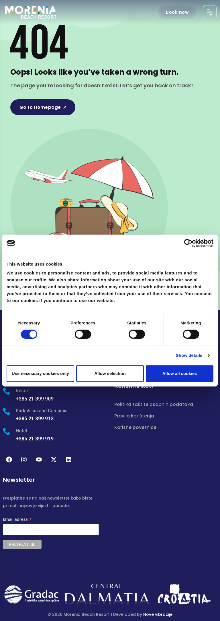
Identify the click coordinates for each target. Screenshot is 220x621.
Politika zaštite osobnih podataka (153, 404)
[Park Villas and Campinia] (6, 411)
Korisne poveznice (135, 427)
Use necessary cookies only (40, 373)
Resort (23, 390)
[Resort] (6, 391)
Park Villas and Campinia (42, 410)
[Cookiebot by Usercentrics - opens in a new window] (188, 243)
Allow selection (109, 373)
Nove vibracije (157, 614)
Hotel (21, 431)
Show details (189, 355)
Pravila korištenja (134, 416)
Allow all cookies (179, 373)
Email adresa (17, 519)
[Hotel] (6, 431)
